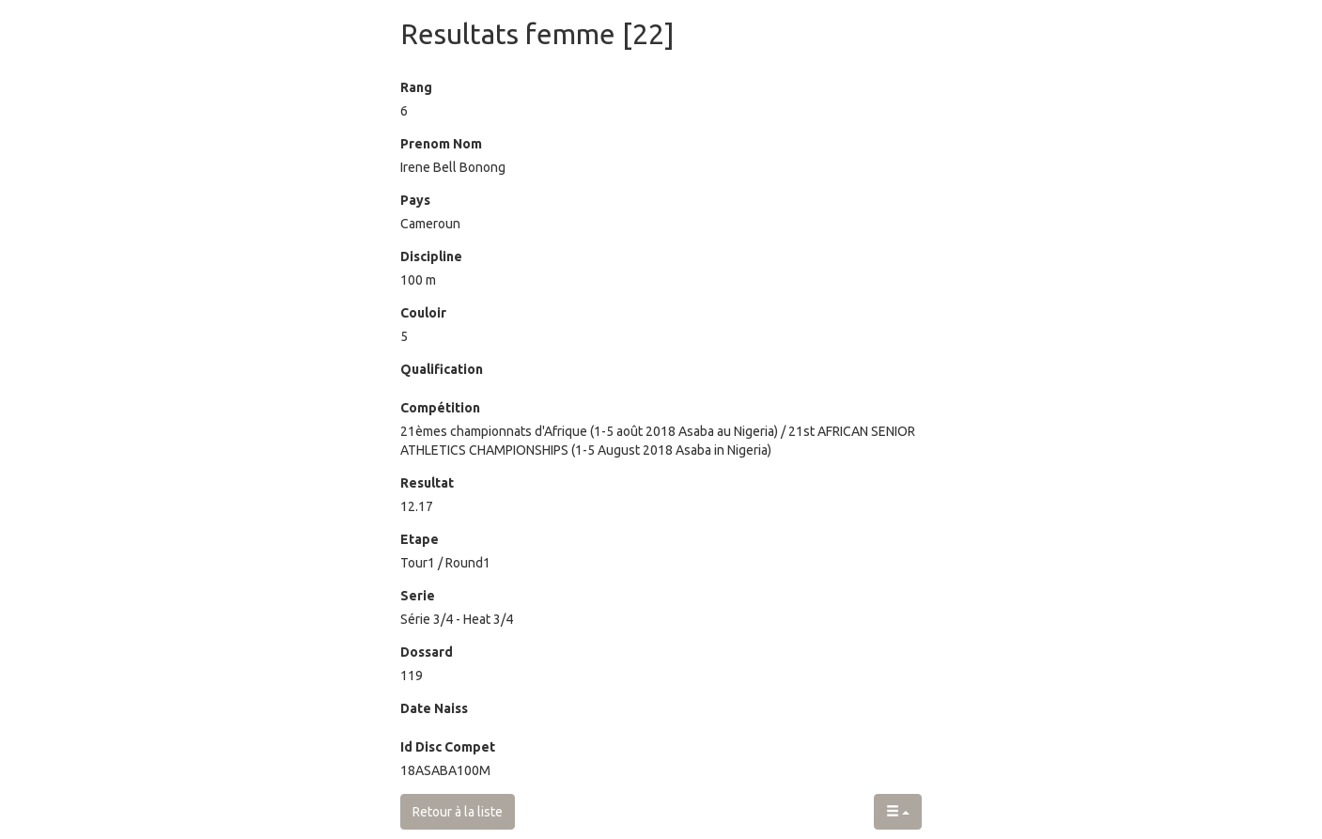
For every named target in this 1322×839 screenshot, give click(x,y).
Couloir (423, 312)
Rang (416, 87)
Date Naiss (434, 708)
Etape (419, 539)
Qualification (441, 369)
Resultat (427, 482)
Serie (417, 595)
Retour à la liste (457, 811)
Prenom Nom (441, 143)
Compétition (440, 407)
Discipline (431, 256)
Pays (415, 200)
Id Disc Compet (447, 746)
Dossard (426, 652)
